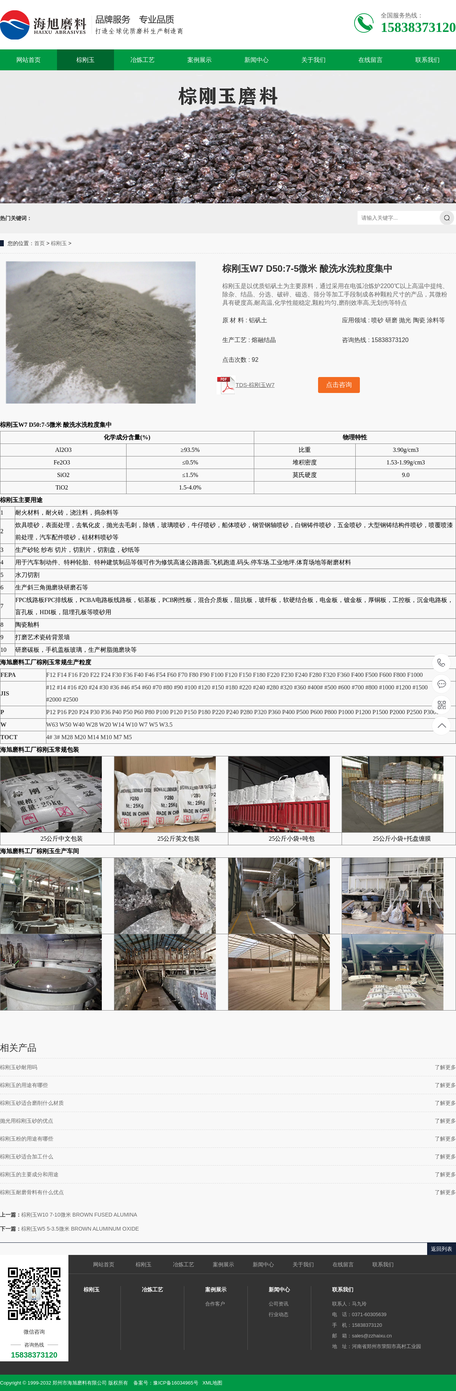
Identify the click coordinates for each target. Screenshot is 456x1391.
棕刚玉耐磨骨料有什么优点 (32, 1192)
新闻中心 (256, 60)
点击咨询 (339, 384)
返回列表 (441, 1249)
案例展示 (199, 60)
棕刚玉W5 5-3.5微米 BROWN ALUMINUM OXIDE (80, 1229)
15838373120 (441, 663)
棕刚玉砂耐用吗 (18, 1067)
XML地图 (213, 1383)
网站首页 (28, 60)
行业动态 (278, 1314)
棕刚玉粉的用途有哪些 (26, 1139)
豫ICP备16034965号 (175, 1383)
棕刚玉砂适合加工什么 (26, 1156)
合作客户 (215, 1304)
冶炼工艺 (142, 60)
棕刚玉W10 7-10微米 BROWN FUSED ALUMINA (79, 1215)
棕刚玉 (85, 60)
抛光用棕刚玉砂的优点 (26, 1121)
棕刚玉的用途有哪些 (24, 1085)
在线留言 (370, 60)
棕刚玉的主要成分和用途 (29, 1174)
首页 (39, 243)
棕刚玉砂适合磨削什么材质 (32, 1103)
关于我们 (313, 60)
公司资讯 (278, 1304)
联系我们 (427, 60)
